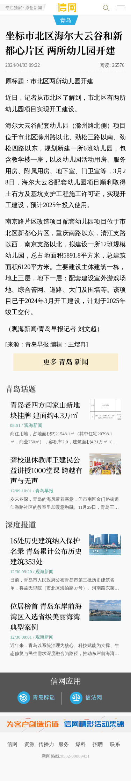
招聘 (98, 744)
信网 (12, 744)
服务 (63, 744)
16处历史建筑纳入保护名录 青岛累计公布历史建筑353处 (46, 551)
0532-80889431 (75, 756)
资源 (29, 744)
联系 (115, 744)
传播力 (46, 744)
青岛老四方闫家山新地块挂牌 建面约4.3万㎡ (45, 410)
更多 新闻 (65, 362)
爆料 (80, 744)
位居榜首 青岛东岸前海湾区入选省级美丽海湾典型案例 (46, 616)
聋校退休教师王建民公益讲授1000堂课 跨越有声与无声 (46, 470)
